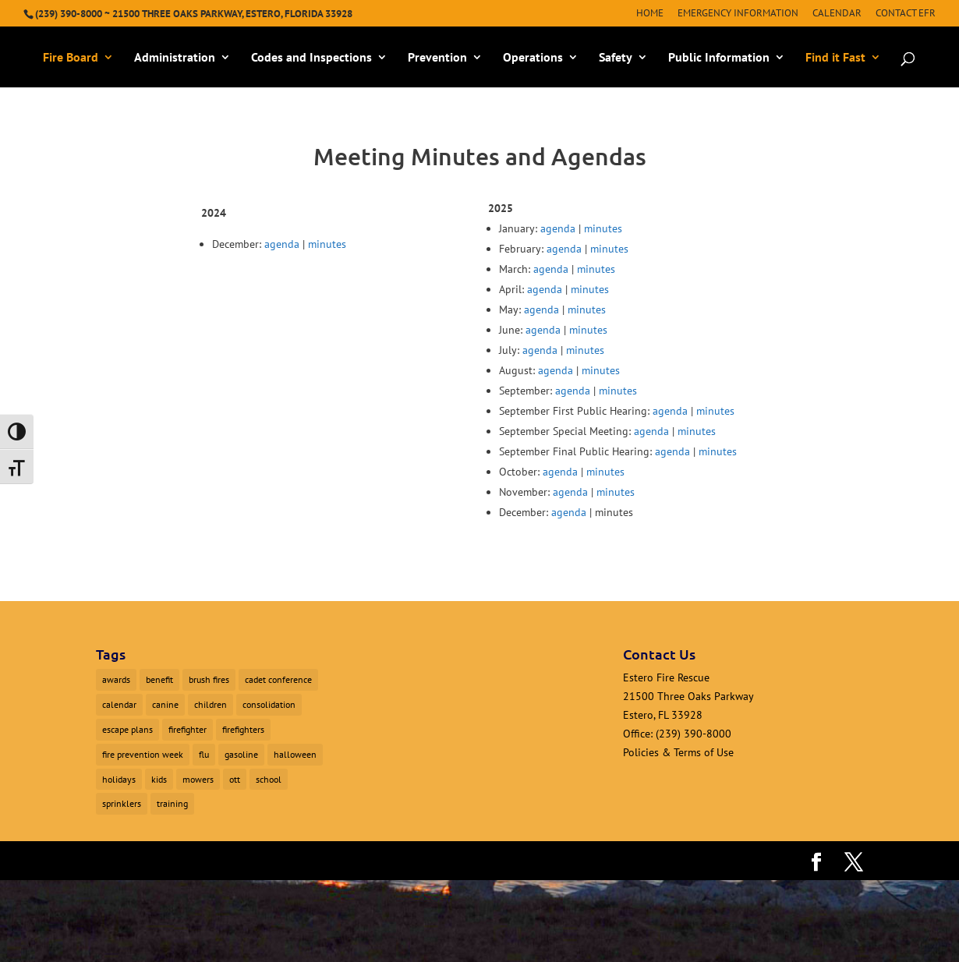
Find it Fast (835, 58)
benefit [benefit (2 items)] (159, 679)
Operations (533, 58)
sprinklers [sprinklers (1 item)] (121, 803)
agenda (281, 244)
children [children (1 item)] (210, 704)
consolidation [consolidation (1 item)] (268, 704)
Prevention (437, 58)
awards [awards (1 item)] (116, 679)
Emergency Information (738, 13)
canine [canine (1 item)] (165, 704)
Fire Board (70, 58)
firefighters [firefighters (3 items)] (243, 729)
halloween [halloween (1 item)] (295, 754)
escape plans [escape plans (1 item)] (127, 729)
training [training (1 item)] (172, 803)
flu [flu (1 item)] (204, 754)
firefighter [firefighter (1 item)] (187, 729)
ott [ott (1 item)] (234, 779)
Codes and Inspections (311, 58)
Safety (615, 58)
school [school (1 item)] (268, 779)
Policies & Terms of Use (678, 752)
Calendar (837, 13)
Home (650, 13)
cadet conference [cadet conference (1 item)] (278, 679)
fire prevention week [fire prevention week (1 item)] (142, 754)
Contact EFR (906, 13)
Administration (174, 58)
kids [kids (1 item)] (159, 779)
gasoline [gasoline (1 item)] (241, 754)
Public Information (719, 58)
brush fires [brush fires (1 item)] (209, 679)
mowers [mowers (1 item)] (198, 779)
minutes (327, 244)
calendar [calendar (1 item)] (119, 704)
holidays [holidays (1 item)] (119, 779)
